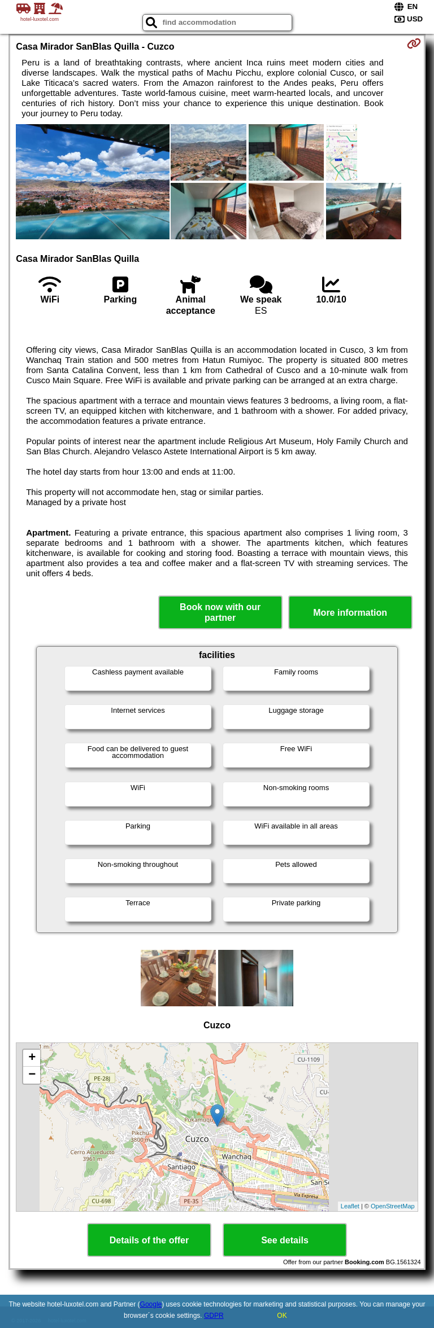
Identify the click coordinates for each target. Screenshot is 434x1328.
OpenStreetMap (393, 1206)
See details (285, 1240)
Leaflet (350, 1206)
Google (151, 1304)
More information (350, 612)
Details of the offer (149, 1240)
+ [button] (32, 1058)
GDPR (214, 1316)
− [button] (32, 1075)
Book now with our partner (220, 612)
